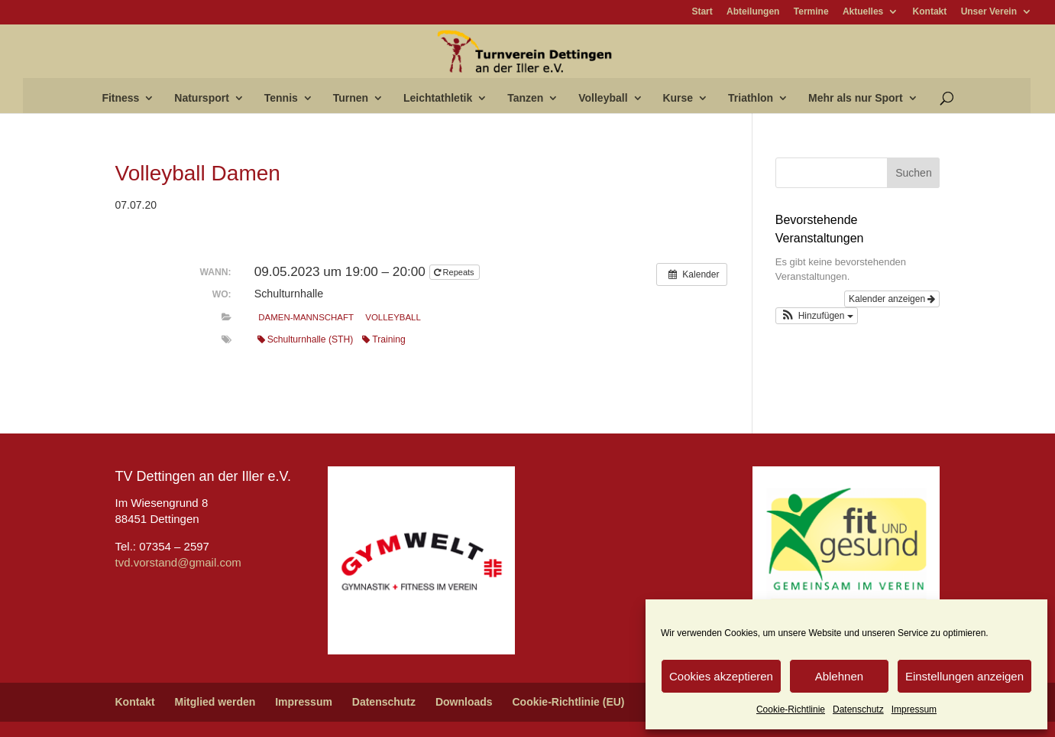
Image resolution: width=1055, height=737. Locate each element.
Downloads (464, 702)
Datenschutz (858, 709)
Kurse (677, 98)
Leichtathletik (437, 98)
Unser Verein (989, 12)
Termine (811, 12)
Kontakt (930, 12)
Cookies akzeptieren (721, 676)
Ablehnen (839, 676)
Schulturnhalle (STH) (305, 339)
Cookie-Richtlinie (790, 709)
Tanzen (525, 98)
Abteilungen (753, 12)
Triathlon (750, 98)
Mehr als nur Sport (855, 98)
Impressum (914, 709)
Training (383, 339)
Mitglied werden (215, 702)
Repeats (455, 272)
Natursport (201, 98)
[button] (816, 315)
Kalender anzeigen (892, 299)
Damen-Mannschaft (306, 317)
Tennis (281, 98)
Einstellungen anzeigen (964, 676)
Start (701, 12)
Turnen (350, 98)
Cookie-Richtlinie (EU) (568, 702)
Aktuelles (863, 12)
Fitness (120, 98)
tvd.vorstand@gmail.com (178, 562)
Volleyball (602, 98)
